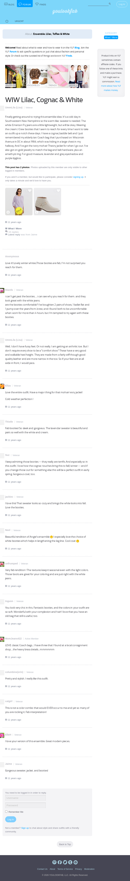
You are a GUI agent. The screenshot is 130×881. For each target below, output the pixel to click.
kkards (9, 289)
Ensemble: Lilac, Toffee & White (51, 34)
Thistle (9, 421)
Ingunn (9, 601)
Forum (13, 51)
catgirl (8, 701)
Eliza (8, 385)
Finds (69, 55)
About (52, 869)
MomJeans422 (13, 638)
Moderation (89, 869)
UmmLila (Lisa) (13, 107)
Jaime (8, 763)
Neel (7, 530)
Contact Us (42, 869)
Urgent (19, 21)
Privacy (78, 869)
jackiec (9, 496)
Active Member (32, 639)
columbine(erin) (14, 672)
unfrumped (11, 563)
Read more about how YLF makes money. (111, 86)
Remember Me (14, 812)
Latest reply (14, 234)
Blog (77, 47)
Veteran (29, 107)
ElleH (8, 734)
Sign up (25, 828)
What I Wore (111, 37)
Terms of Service (65, 869)
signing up (78, 177)
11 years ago (13, 222)
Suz (7, 455)
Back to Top (65, 844)
